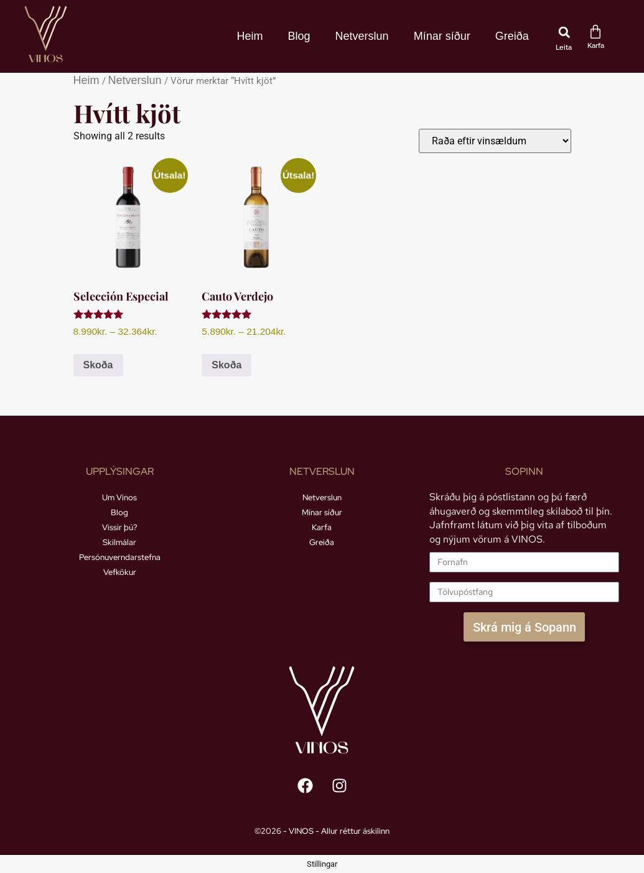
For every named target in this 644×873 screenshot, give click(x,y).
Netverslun (362, 36)
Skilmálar (119, 542)
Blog (299, 36)
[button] (564, 32)
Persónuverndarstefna (120, 557)
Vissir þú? (120, 527)
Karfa (322, 527)
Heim (250, 36)
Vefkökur (119, 572)
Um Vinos (119, 497)
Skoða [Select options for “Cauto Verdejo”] (226, 365)
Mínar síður (442, 36)
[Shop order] (495, 141)
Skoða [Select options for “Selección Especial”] (98, 365)
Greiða (512, 36)
